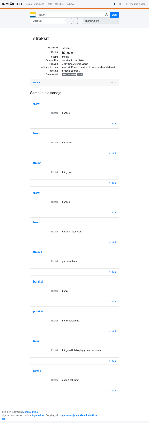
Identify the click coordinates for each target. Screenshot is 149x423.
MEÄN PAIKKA (64, 3)
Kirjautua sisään (136, 4)
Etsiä (114, 14)
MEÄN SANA (12, 4)
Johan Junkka (30, 411)
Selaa (29, 4)
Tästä (49, 4)
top (4, 418)
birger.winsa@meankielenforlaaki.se (78, 415)
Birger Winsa (38, 415)
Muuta (36, 82)
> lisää (112, 123)
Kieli (117, 4)
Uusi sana (39, 4)
